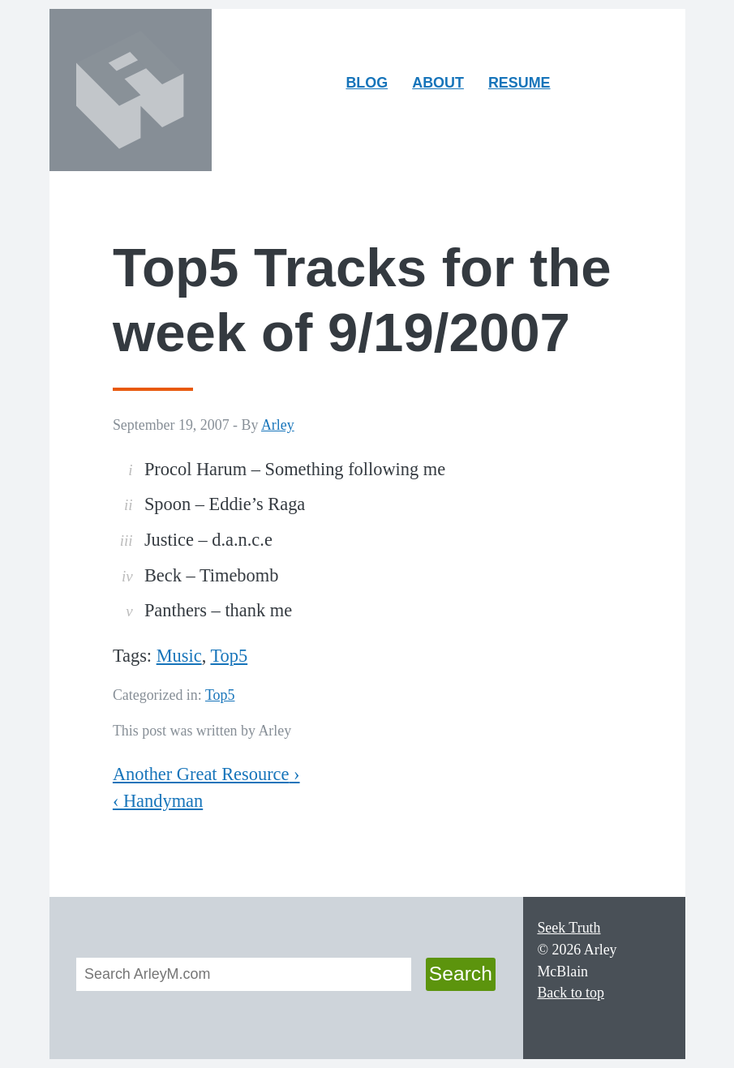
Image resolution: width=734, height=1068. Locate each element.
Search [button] (460, 973)
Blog (367, 83)
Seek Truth (568, 928)
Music (179, 656)
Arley (277, 425)
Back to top (570, 992)
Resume (519, 83)
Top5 (228, 656)
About (443, 86)
